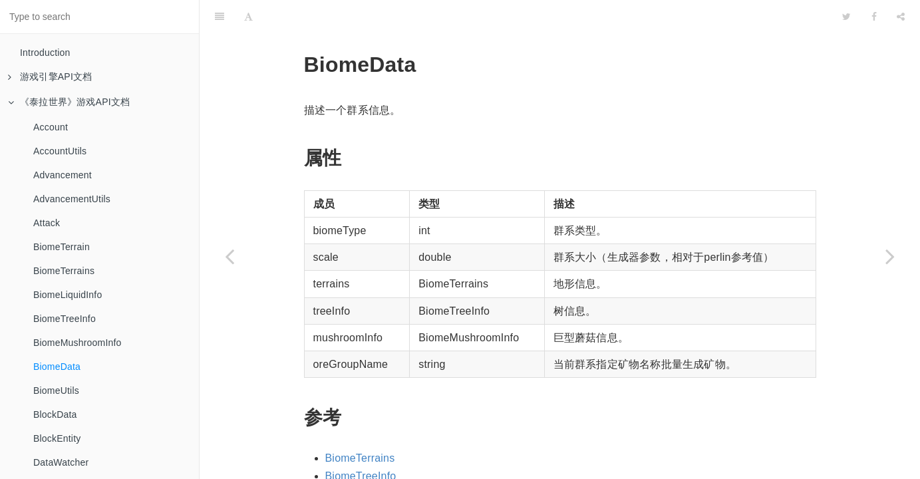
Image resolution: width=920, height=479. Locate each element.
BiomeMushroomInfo (77, 342)
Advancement (62, 175)
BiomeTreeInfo (64, 318)
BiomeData (56, 366)
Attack (46, 223)
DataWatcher (60, 462)
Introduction (45, 52)
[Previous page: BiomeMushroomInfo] (229, 256)
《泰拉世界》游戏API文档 (69, 101)
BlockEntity (56, 438)
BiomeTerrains (63, 270)
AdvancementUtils (71, 199)
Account (50, 127)
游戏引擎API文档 (50, 76)
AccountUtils (59, 151)
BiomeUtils (56, 390)
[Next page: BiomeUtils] (890, 256)
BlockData (55, 414)
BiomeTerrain (61, 246)
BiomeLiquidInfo (67, 294)
